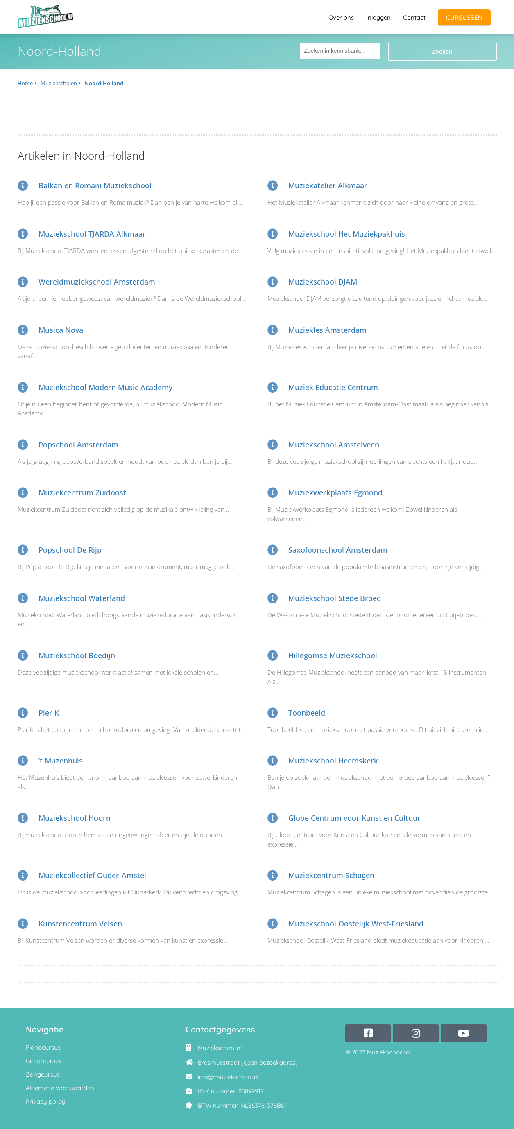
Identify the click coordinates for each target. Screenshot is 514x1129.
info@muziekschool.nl (228, 1077)
